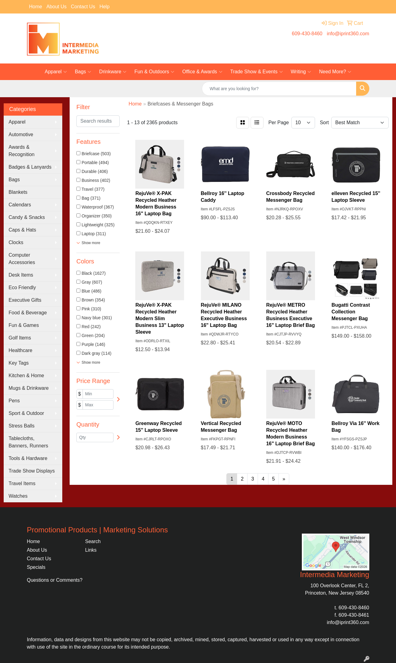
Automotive (21, 134)
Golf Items (20, 337)
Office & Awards (202, 71)
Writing (301, 71)
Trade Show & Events (256, 71)
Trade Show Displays (32, 470)
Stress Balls (21, 425)
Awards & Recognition (22, 150)
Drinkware (112, 71)
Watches (18, 496)
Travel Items (22, 483)
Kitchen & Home (26, 375)
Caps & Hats (22, 229)
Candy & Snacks (27, 217)
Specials (36, 567)
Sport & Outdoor (26, 413)
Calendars (20, 204)
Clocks (16, 242)
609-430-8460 (307, 33)
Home (35, 6)
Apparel (56, 71)
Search (93, 541)
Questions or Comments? (55, 580)
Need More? (335, 71)
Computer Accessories (22, 258)
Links (91, 550)
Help (104, 6)
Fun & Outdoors (154, 71)
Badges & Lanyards (30, 167)
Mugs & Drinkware (29, 388)
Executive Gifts (25, 300)
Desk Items (21, 275)
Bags (83, 71)
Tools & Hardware (28, 458)
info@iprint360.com (348, 33)
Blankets (18, 192)
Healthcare (20, 350)
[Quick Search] (279, 89)
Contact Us (83, 6)
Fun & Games (24, 325)
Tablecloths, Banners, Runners (28, 442)
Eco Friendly (22, 287)
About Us (56, 6)
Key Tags (19, 363)
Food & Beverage (28, 312)
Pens (14, 400)
